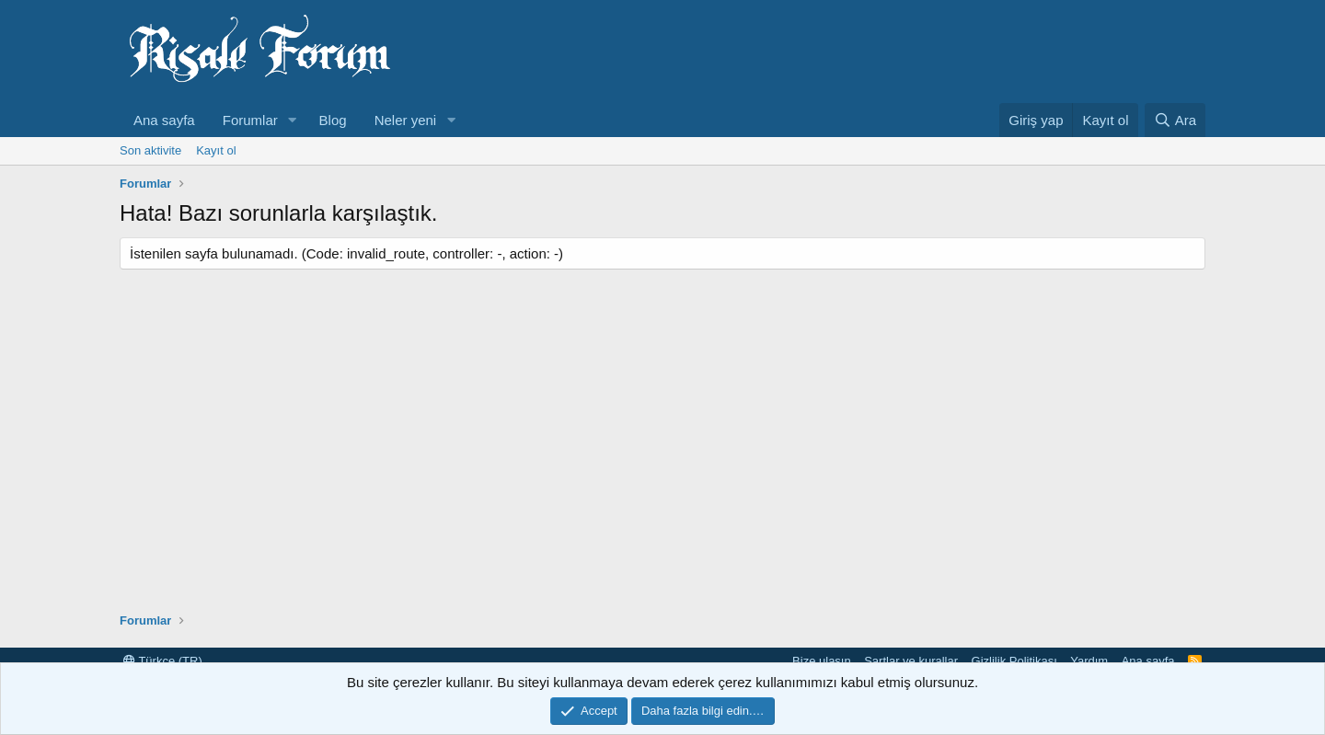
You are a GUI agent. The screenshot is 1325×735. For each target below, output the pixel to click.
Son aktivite (150, 150)
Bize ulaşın (821, 661)
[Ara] (1175, 120)
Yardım (1089, 661)
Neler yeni (405, 120)
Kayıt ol (216, 150)
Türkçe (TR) (162, 661)
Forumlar (250, 120)
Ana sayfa (164, 120)
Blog (333, 120)
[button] (292, 120)
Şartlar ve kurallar (911, 661)
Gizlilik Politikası (1014, 661)
